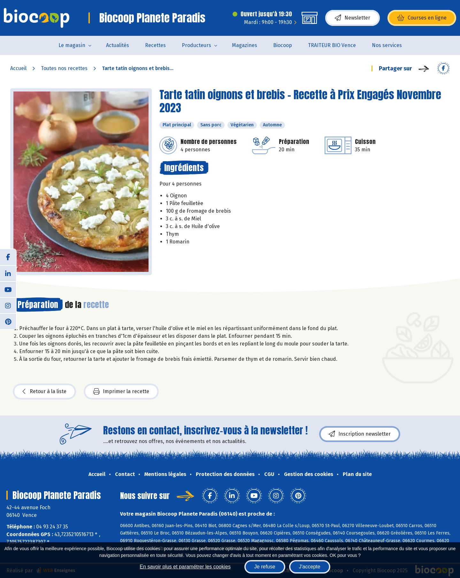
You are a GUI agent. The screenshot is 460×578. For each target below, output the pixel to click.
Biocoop (282, 45)
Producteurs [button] (196, 45)
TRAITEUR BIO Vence (332, 45)
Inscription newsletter (360, 434)
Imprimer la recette (121, 391)
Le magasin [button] (71, 45)
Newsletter (352, 18)
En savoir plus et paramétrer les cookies (185, 566)
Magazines (244, 45)
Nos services (387, 45)
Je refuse (264, 566)
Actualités (117, 45)
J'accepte (309, 566)
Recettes (155, 45)
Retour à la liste (44, 391)
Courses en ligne (422, 18)
